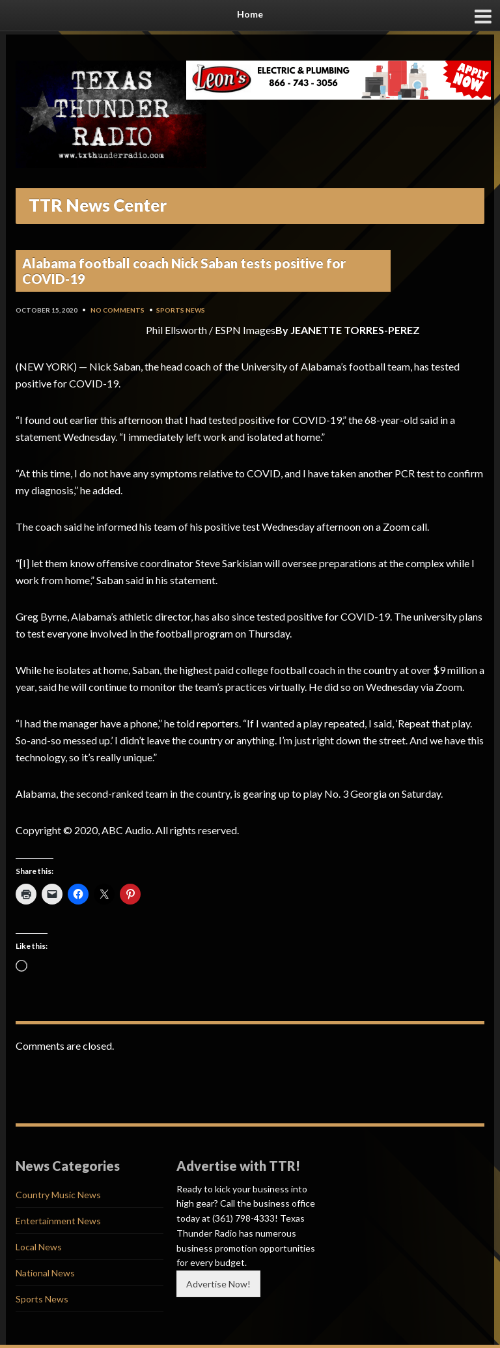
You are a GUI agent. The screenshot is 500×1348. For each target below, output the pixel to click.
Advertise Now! (218, 1283)
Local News (39, 1246)
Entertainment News (58, 1220)
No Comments (117, 310)
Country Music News (58, 1194)
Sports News (180, 310)
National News (45, 1272)
